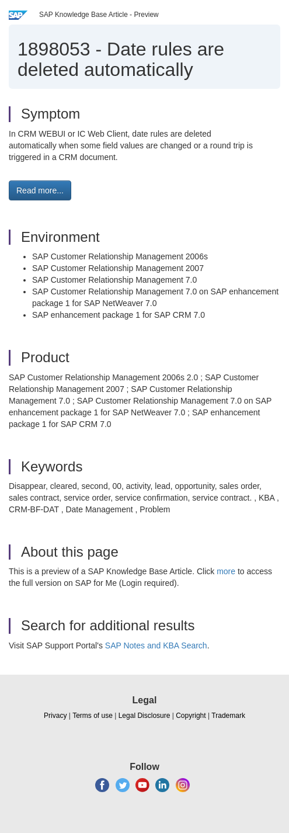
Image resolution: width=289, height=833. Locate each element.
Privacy (55, 715)
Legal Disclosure (144, 715)
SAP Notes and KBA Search (156, 645)
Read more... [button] (40, 190)
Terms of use (92, 715)
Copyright (191, 715)
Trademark (228, 715)
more (226, 571)
